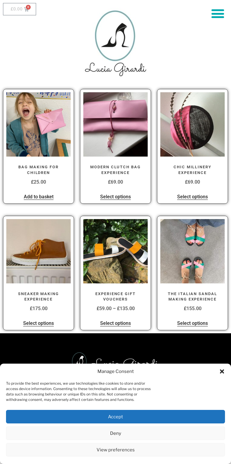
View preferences (116, 450)
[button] (222, 371)
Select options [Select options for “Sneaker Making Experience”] (38, 323)
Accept (115, 417)
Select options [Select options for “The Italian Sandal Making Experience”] (192, 323)
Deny (115, 433)
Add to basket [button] (39, 197)
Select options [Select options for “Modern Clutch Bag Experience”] (115, 197)
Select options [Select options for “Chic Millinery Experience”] (192, 197)
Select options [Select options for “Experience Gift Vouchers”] (115, 323)
